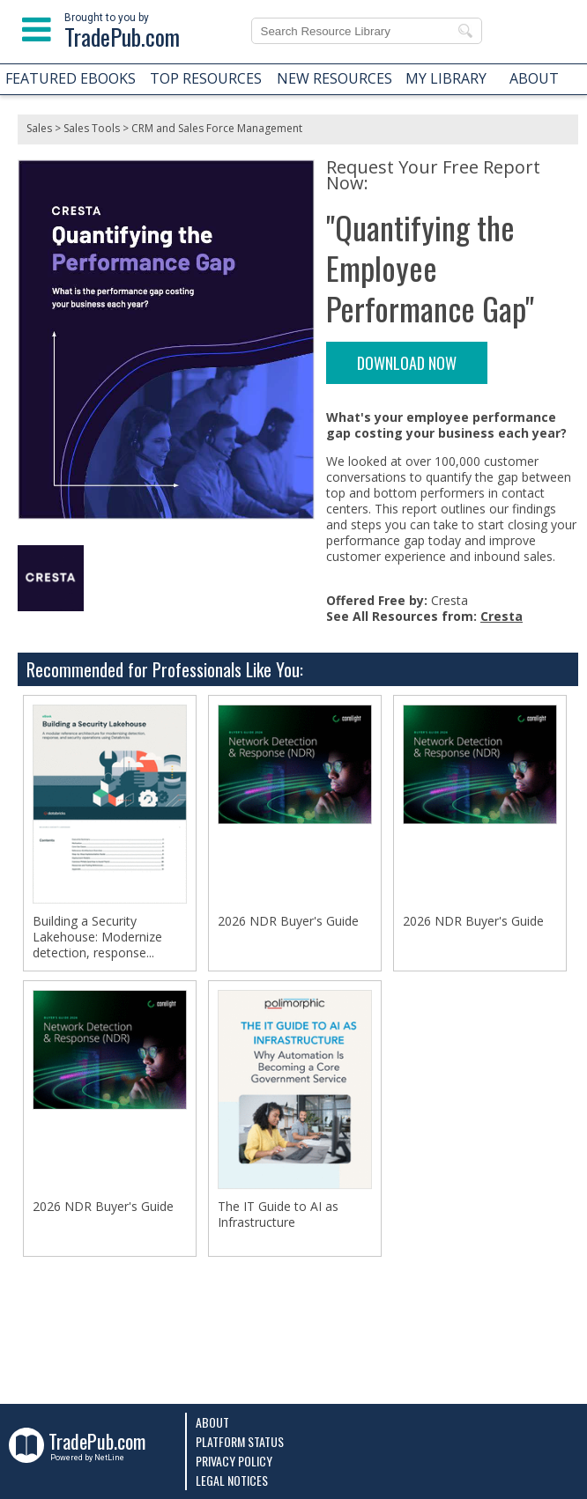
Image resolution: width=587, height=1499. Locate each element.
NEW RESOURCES (334, 78)
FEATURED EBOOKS (70, 78)
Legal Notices (232, 1480)
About (212, 1422)
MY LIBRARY (446, 78)
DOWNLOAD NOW (407, 362)
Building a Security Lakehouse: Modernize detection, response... (97, 937)
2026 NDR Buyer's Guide (288, 921)
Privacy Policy (234, 1460)
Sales (39, 128)
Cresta (501, 616)
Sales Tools (91, 128)
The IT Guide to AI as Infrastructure (278, 1214)
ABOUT (534, 78)
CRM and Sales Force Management (216, 128)
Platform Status (240, 1441)
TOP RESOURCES (206, 78)
